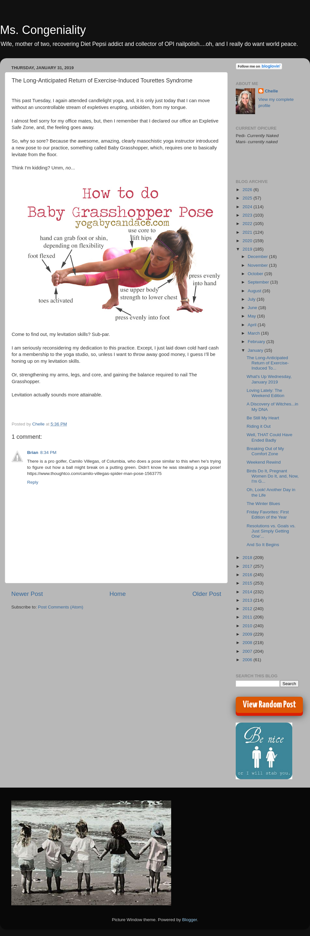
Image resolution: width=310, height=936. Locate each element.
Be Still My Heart (263, 417)
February (257, 341)
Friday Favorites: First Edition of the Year (268, 515)
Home (117, 593)
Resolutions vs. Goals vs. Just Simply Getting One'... (271, 531)
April (253, 324)
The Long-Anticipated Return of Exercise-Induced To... (268, 363)
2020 (248, 240)
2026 (248, 189)
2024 (248, 206)
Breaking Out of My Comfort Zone (265, 451)
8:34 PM (48, 452)
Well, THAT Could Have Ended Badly (270, 437)
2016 (248, 574)
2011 (248, 617)
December (258, 256)
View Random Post (269, 704)
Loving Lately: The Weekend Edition (265, 393)
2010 (248, 625)
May (252, 316)
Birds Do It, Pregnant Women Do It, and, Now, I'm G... (273, 476)
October (256, 273)
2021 (248, 232)
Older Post (206, 593)
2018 (248, 557)
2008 (248, 642)
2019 (248, 249)
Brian (32, 452)
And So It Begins (263, 544)
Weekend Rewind (264, 462)
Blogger (189, 919)
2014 (248, 591)
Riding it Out (259, 426)
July (252, 299)
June (253, 307)
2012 (248, 608)
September (259, 282)
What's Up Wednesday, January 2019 (269, 379)
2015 (248, 583)
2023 (248, 215)
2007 (248, 651)
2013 (248, 600)
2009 (248, 634)
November (258, 265)
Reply (32, 482)
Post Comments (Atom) (60, 607)
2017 (248, 566)
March (254, 333)
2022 (248, 223)
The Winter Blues (263, 503)
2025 (248, 198)
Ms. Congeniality (43, 30)
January (256, 350)
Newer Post (27, 593)
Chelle (271, 91)
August (255, 290)
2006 (248, 659)
